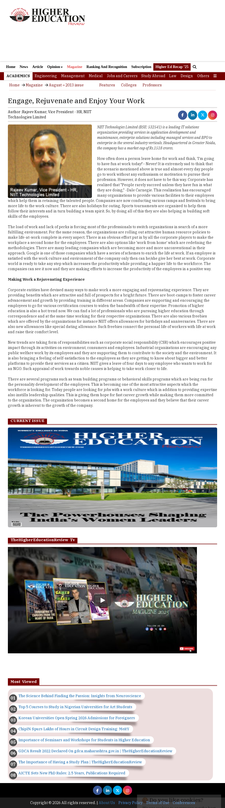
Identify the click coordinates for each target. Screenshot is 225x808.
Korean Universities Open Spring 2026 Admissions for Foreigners (76, 718)
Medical (96, 76)
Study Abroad (153, 76)
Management (73, 76)
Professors (152, 85)
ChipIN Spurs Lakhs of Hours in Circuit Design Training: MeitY (73, 729)
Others (203, 76)
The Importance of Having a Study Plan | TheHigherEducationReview (80, 762)
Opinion (55, 67)
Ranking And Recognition (106, 67)
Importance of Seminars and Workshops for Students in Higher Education (84, 740)
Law (172, 76)
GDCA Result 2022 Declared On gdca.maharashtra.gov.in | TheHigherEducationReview (95, 751)
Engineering (46, 76)
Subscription (141, 67)
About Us (107, 802)
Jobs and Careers (122, 76)
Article (37, 67)
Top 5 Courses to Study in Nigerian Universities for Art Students (75, 707)
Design (187, 76)
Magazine (74, 67)
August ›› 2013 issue (66, 85)
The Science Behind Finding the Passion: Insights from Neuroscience (79, 696)
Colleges (129, 85)
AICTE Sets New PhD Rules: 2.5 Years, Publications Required (71, 773)
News (24, 67)
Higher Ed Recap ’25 (171, 67)
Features (107, 85)
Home (10, 67)
